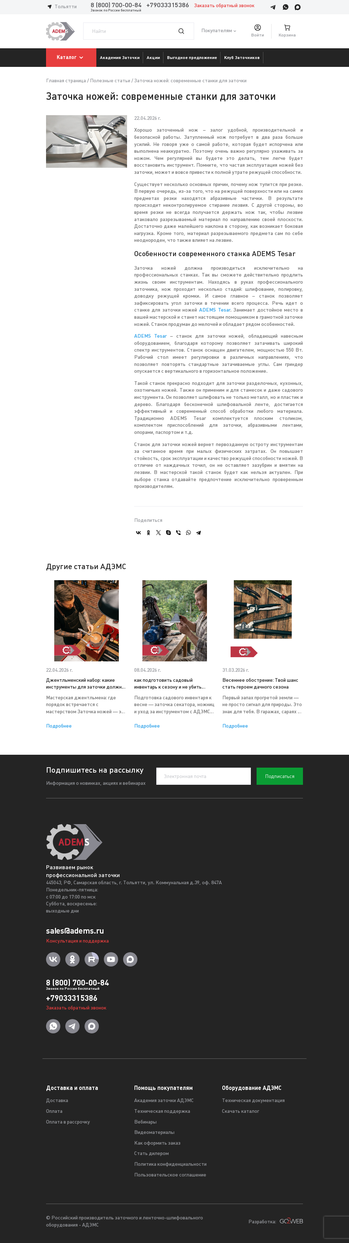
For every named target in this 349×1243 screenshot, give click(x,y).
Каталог (71, 57)
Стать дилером (151, 1153)
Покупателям (216, 31)
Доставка (57, 1100)
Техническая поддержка (162, 1111)
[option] (86, 655)
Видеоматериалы (154, 1132)
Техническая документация (253, 1100)
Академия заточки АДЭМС (164, 1100)
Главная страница (66, 81)
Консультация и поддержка (77, 941)
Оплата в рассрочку (68, 1122)
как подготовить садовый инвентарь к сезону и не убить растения (168, 684)
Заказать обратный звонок (224, 6)
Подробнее (59, 726)
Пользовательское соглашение (170, 1175)
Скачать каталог (240, 1111)
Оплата (54, 1111)
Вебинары (145, 1122)
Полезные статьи (110, 81)
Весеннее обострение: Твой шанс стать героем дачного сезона (260, 684)
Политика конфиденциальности (170, 1164)
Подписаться (279, 776)
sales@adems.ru (75, 930)
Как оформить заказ (157, 1143)
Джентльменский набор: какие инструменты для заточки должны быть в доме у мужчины (85, 684)
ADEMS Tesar (214, 310)
